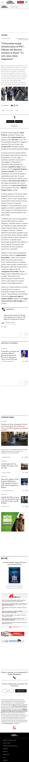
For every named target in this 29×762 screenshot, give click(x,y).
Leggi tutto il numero (14, 587)
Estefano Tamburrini (7, 361)
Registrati (21, 691)
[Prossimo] (26, 334)
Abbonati (20, 2)
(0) (26, 361)
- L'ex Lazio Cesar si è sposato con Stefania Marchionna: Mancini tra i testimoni (12, 612)
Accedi (8, 691)
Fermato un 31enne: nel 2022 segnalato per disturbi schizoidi (14, 428)
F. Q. (3, 62)
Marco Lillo (5, 506)
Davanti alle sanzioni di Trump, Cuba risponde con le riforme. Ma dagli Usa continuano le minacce (14, 317)
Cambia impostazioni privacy (10, 745)
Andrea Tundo (5, 457)
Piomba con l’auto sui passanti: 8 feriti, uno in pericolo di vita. (14, 425)
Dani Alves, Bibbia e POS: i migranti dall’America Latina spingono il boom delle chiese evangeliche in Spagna (10, 483)
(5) (5, 327)
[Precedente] (21, 334)
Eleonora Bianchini (7, 490)
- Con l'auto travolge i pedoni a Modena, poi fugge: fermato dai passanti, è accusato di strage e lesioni (13, 601)
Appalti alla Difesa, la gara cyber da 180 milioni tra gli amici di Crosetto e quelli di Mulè (10, 500)
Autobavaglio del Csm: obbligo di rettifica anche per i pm (9, 466)
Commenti (4, 105)
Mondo (4, 35)
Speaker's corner (10, 322)
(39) (26, 457)
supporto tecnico (8, 723)
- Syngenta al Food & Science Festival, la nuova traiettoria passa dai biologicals (13, 619)
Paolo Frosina (5, 472)
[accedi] (26, 2)
